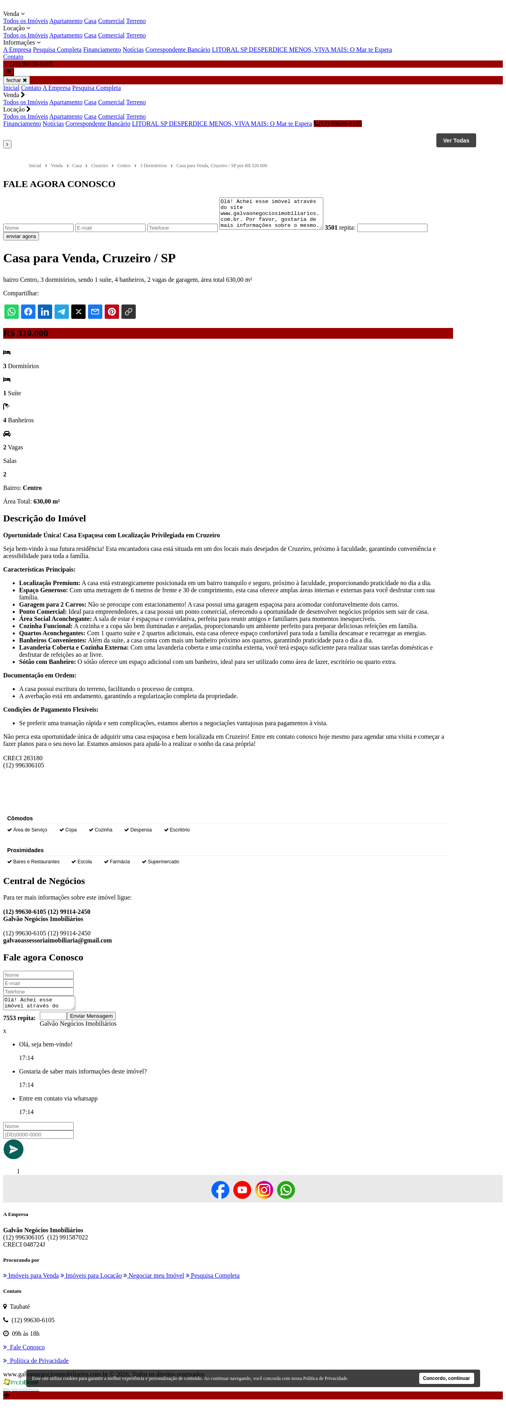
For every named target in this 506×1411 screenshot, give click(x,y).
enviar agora (21, 242)
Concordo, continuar (446, 1378)
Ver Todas (456, 140)
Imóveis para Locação (91, 1283)
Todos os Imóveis (25, 21)
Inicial (11, 87)
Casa (90, 21)
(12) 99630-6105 (338, 123)
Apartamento (66, 21)
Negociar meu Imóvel (153, 1283)
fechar (16, 80)
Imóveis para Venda (31, 1283)
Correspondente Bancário (177, 49)
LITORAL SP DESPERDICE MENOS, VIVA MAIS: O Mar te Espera (302, 49)
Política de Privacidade (325, 1378)
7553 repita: (19, 1026)
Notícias (133, 49)
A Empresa (17, 49)
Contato (13, 56)
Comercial (111, 21)
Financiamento (102, 49)
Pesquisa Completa (57, 49)
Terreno (136, 21)
